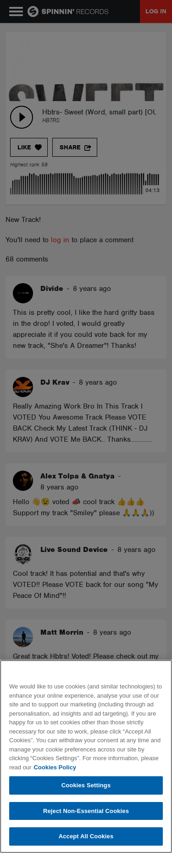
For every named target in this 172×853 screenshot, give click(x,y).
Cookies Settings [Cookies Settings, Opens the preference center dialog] (86, 785)
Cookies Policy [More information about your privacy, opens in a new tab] (54, 767)
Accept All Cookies (86, 836)
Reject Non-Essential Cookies (86, 811)
